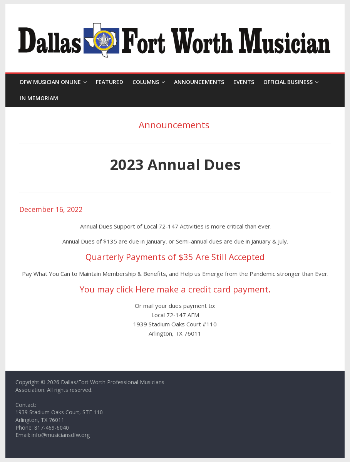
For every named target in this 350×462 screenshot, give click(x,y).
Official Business (288, 82)
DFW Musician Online (50, 82)
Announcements (199, 82)
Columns (145, 82)
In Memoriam (39, 98)
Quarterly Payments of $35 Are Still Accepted (175, 256)
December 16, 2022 (50, 209)
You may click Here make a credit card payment (174, 289)
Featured (109, 82)
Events (243, 82)
